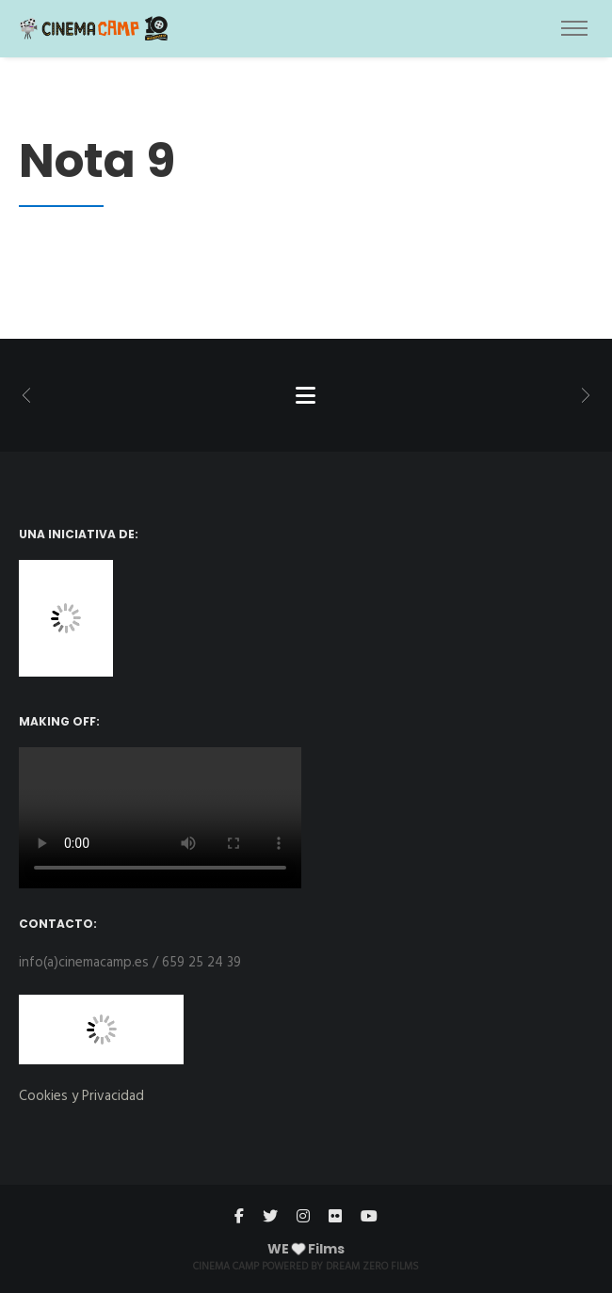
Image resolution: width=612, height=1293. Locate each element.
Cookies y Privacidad (81, 1096)
